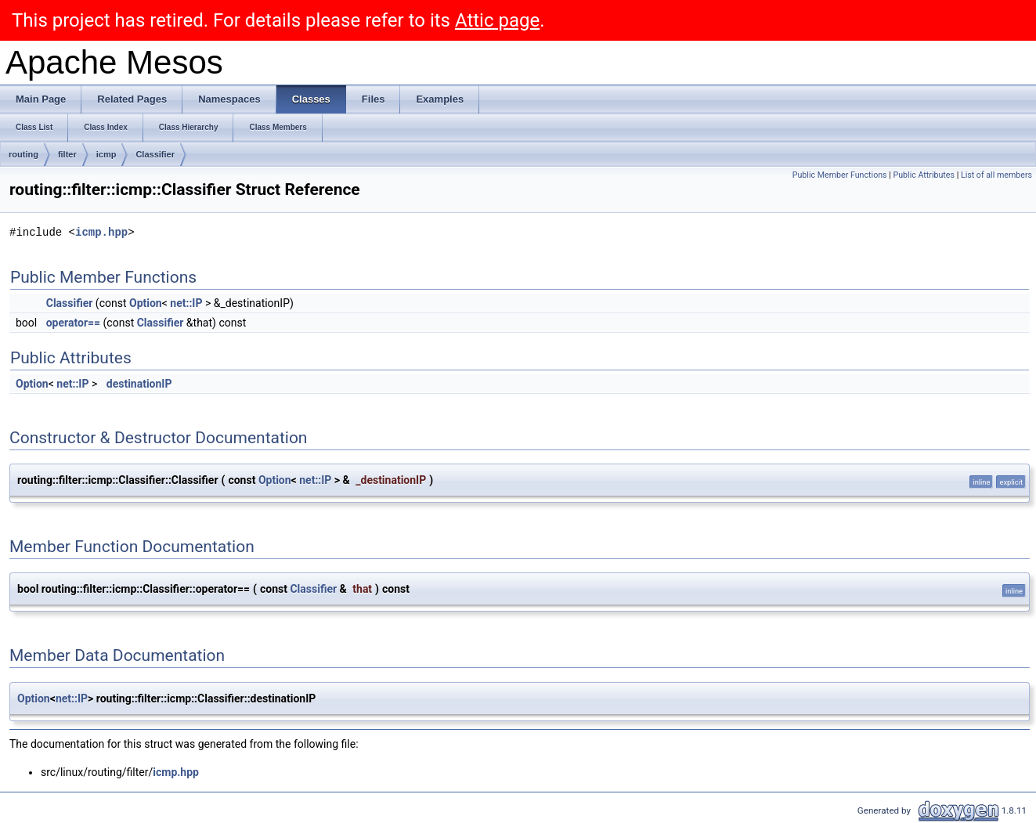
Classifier (155, 154)
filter (67, 154)
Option (145, 303)
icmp (106, 154)
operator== (73, 322)
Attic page (497, 20)
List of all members (996, 175)
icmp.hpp (101, 232)
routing (23, 154)
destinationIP (139, 383)
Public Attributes (924, 175)
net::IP (186, 303)
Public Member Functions (839, 175)
